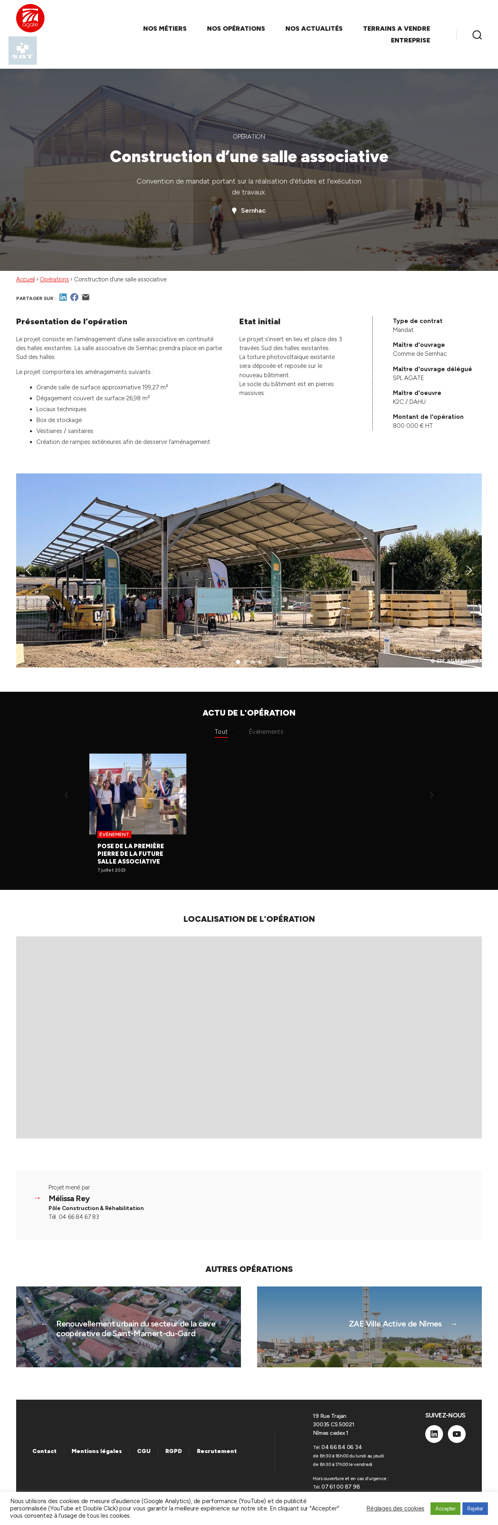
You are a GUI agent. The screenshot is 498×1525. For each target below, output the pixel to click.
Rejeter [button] (475, 1509)
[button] (28, 570)
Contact (44, 1451)
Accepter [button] (445, 1509)
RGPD (173, 1451)
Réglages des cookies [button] (395, 1508)
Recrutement (217, 1451)
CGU (143, 1451)
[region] (249, 570)
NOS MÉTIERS (165, 28)
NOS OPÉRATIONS (236, 28)
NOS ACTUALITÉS (314, 28)
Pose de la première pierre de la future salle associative (130, 854)
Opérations (54, 279)
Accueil (25, 279)
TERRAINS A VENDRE (396, 28)
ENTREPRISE (410, 40)
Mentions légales (97, 1451)
